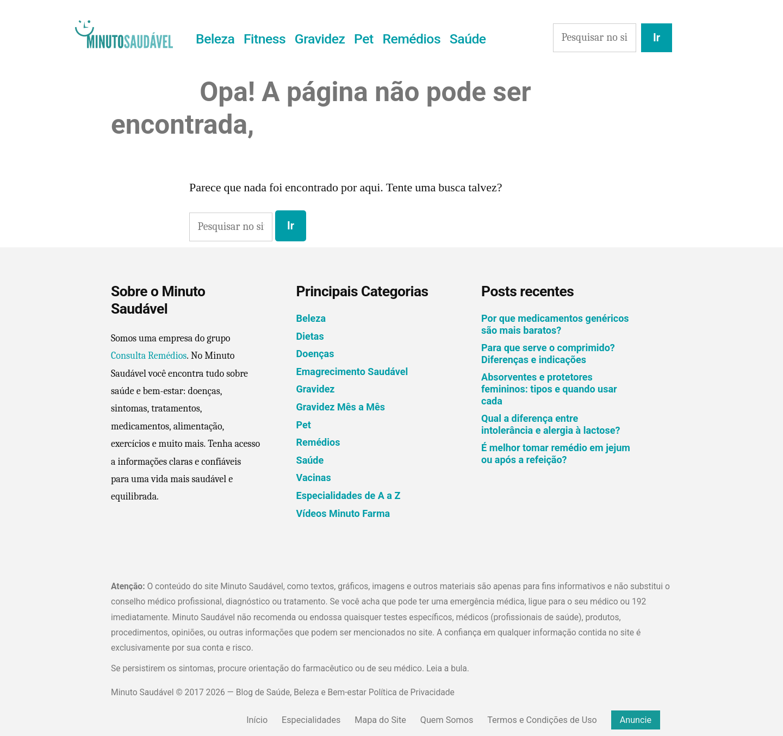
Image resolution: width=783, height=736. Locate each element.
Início (257, 720)
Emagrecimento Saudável (352, 371)
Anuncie (635, 720)
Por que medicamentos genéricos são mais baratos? (555, 324)
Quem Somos (446, 720)
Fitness (264, 39)
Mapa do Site (380, 720)
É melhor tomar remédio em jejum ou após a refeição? (555, 453)
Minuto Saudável (142, 692)
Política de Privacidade (412, 692)
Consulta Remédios (149, 356)
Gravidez (320, 39)
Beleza (215, 39)
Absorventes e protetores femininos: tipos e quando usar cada (549, 388)
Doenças (315, 353)
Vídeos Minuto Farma (343, 513)
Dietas (310, 336)
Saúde (468, 39)
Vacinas (313, 477)
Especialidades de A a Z (348, 495)
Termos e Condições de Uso (542, 720)
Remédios (411, 39)
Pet (364, 39)
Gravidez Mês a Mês (340, 407)
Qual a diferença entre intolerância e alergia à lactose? (550, 424)
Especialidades (311, 720)
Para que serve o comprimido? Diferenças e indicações (548, 353)
